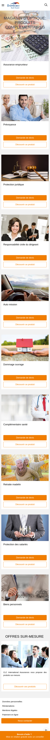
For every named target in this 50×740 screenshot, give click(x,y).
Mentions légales (9, 710)
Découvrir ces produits (25, 686)
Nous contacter (25, 721)
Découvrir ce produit (25, 84)
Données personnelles (12, 701)
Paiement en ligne (10, 715)
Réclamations (8, 706)
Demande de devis (25, 78)
